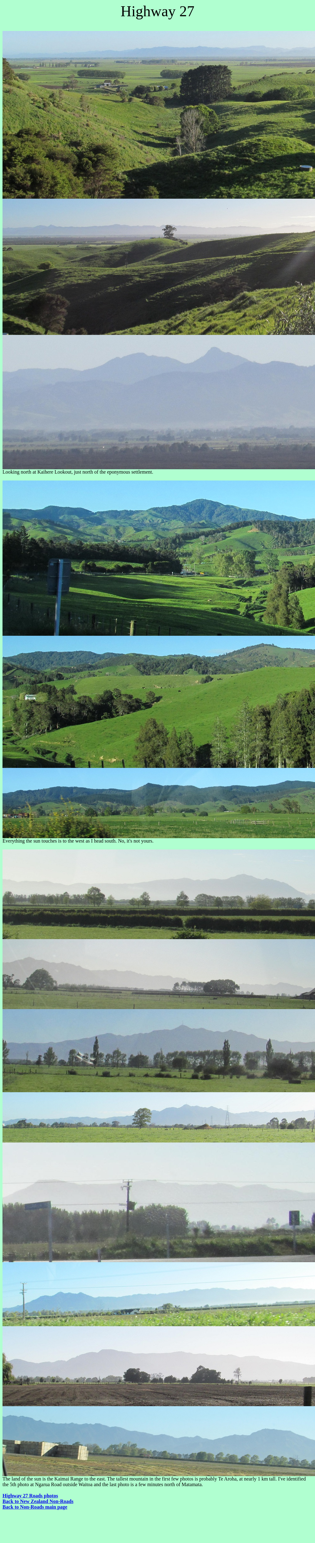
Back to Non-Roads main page (35, 1507)
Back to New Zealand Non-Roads (38, 1501)
